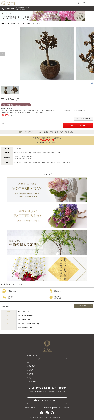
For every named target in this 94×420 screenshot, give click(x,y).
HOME (2, 23)
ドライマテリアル (26, 23)
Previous (2, 54)
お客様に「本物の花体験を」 (13, 291)
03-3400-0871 (8, 9)
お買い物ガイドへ (83, 305)
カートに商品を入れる (24, 311)
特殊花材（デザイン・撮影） (13, 23)
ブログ (29, 378)
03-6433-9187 (47, 140)
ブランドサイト (32, 382)
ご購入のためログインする (25, 315)
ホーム (27, 407)
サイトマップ (35, 407)
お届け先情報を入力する (25, 320)
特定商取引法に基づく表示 (61, 407)
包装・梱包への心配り (12, 297)
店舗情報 (30, 374)
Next (91, 54)
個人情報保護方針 (46, 407)
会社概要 (30, 370)
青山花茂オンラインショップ (47, 400)
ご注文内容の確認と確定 (25, 328)
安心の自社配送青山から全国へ (58, 297)
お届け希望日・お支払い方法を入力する (29, 324)
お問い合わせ (57, 387)
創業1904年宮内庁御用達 (57, 291)
